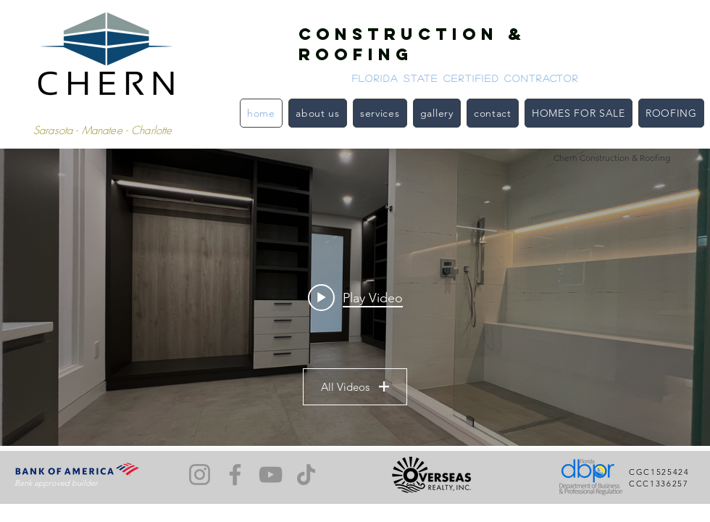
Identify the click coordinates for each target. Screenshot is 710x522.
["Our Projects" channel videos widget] (355, 297)
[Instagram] (199, 474)
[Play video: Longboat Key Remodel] (355, 297)
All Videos (355, 387)
